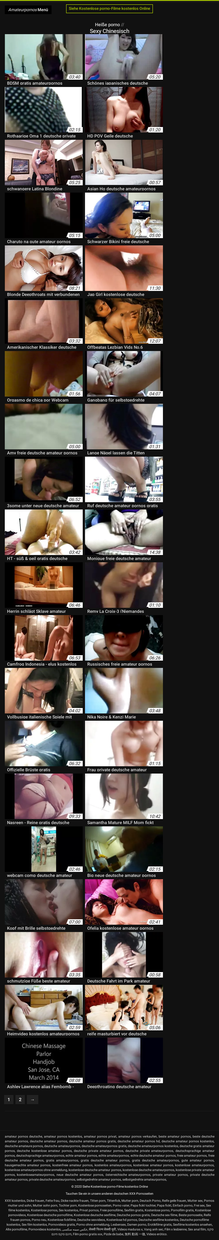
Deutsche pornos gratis (133, 1215)
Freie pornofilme (111, 1210)
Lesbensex (118, 1224)
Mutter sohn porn (45, 1205)
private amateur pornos (170, 1174)
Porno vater (121, 1205)
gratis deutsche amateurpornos (155, 1160)
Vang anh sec (153, 1229)
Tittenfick (113, 1200)
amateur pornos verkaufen (137, 1136)
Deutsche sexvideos (91, 1220)
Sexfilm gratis (133, 1210)
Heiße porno (108, 24)
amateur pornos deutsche (23, 1136)
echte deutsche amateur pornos (153, 1155)
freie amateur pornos (192, 1155)
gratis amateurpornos (62, 1160)
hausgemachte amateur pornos (28, 1165)
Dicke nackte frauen (75, 1200)
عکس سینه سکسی (75, 1229)
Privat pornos (89, 1210)
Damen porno (136, 1224)
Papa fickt (164, 1205)
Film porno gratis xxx (87, 1234)
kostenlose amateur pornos (153, 1165)
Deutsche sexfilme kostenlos (158, 1220)
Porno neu (39, 1220)
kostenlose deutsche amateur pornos (95, 1170)
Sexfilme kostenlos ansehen (192, 1224)
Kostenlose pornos (44, 1210)
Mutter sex (195, 1200)
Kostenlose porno (157, 1210)
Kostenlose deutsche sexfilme (95, 1215)
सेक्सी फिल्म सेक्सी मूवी (102, 1229)
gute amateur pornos (197, 1160)
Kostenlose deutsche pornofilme (49, 1215)
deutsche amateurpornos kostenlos (153, 1146)
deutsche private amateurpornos (149, 1151)
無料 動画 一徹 (135, 1234)
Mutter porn (129, 1200)
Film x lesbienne (176, 1229)
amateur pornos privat (100, 1136)
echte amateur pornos (81, 1155)
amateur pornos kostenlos (63, 1136)
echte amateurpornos (113, 1155)
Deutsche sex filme (164, 1215)
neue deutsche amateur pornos (80, 1174)
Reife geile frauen (174, 1200)
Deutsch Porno (150, 1200)
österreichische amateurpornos (128, 1174)
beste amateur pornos (175, 1136)
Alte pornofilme (16, 1229)
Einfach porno (183, 1205)
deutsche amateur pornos (48, 1141)
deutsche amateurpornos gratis (104, 1146)
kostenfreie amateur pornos (72, 1165)
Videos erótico (157, 1234)
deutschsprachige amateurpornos (40, 1155)
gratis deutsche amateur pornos (105, 1160)
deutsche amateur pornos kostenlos (188, 1141)
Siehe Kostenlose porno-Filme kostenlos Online (109, 8)
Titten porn (98, 1200)
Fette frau (52, 1200)
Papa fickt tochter (143, 1205)
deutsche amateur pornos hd (139, 1141)
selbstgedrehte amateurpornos (144, 1179)
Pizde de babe (113, 1234)
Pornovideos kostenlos (44, 1229)
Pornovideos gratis (61, 1224)
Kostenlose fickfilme (62, 1220)
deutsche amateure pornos (24, 1146)
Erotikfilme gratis (160, 1224)
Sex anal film (197, 1229)
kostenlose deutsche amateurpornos (148, 1170)
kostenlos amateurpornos (113, 1165)
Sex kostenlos (68, 1210)
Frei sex (199, 1205)
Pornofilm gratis (182, 1210)
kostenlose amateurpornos (194, 1165)
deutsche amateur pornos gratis (92, 1141)
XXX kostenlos (15, 1200)
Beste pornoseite (190, 1215)
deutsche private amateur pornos (98, 1151)
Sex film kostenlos (34, 1224)
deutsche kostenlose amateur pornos (44, 1151)
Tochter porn (68, 1205)
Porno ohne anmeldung (92, 1224)
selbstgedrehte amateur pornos (99, 1179)
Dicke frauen (35, 1200)
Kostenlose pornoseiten (94, 1205)
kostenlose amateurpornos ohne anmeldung (36, 1170)
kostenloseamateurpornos (35, 1174)
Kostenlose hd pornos (121, 1220)
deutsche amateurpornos (62, 1146)
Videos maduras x (130, 1229)
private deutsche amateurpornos (52, 1179)
